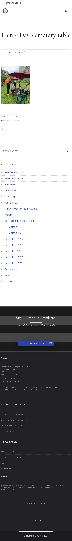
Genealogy (10, 196)
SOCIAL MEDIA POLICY (36, 504)
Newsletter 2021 (12, 251)
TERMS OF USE (36, 512)
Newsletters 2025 (13, 178)
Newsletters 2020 (13, 257)
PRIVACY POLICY (36, 521)
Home (7, 52)
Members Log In (12, 2)
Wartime (9, 214)
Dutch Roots (11, 190)
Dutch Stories (11, 269)
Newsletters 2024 (13, 232)
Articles (8, 281)
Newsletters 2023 (13, 238)
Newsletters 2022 (13, 245)
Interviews (9, 184)
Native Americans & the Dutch (20, 208)
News (7, 275)
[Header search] (66, 11)
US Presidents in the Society (19, 220)
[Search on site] (36, 151)
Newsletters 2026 (13, 172)
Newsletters (10, 226)
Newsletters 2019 (13, 263)
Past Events (18, 52)
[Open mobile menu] (58, 11)
